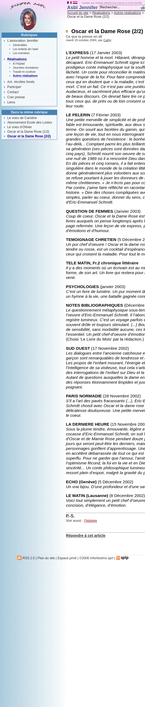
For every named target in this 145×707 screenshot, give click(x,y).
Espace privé (67, 558)
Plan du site (46, 558)
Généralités (20, 45)
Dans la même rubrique (29, 112)
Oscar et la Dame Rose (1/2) (28, 132)
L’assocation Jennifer (22, 41)
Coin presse (16, 97)
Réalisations (101, 13)
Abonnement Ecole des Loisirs (29, 122)
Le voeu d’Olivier (19, 127)
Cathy (107, 40)
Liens (11, 102)
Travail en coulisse (24, 71)
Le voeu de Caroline (22, 118)
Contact (13, 92)
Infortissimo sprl (101, 558)
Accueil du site (77, 13)
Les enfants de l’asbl (25, 49)
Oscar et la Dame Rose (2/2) (29, 136)
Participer (14, 87)
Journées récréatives (25, 67)
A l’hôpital (19, 63)
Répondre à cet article (85, 535)
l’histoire (90, 521)
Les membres (21, 53)
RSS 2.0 (26, 558)
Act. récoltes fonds (20, 82)
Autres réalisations (127, 13)
